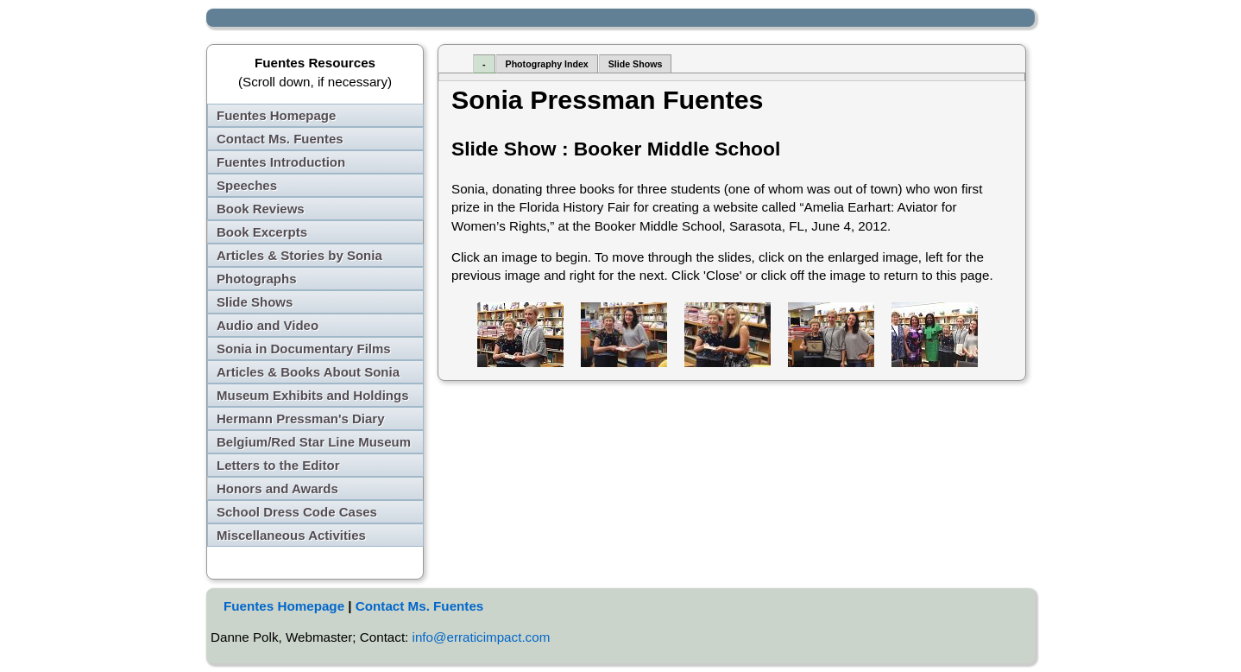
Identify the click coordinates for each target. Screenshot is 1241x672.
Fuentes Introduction (281, 162)
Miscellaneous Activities (291, 535)
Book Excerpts (262, 232)
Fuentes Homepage (276, 115)
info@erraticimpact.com (482, 637)
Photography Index (547, 64)
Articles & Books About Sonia (308, 372)
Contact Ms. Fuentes (280, 138)
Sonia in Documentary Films (304, 348)
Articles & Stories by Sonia (299, 255)
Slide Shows (255, 302)
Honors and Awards (277, 488)
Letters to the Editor (278, 465)
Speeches (247, 185)
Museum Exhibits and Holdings (313, 395)
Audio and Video (267, 325)
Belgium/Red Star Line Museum (314, 441)
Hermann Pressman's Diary (301, 418)
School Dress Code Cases (297, 511)
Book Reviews (261, 208)
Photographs (257, 278)
